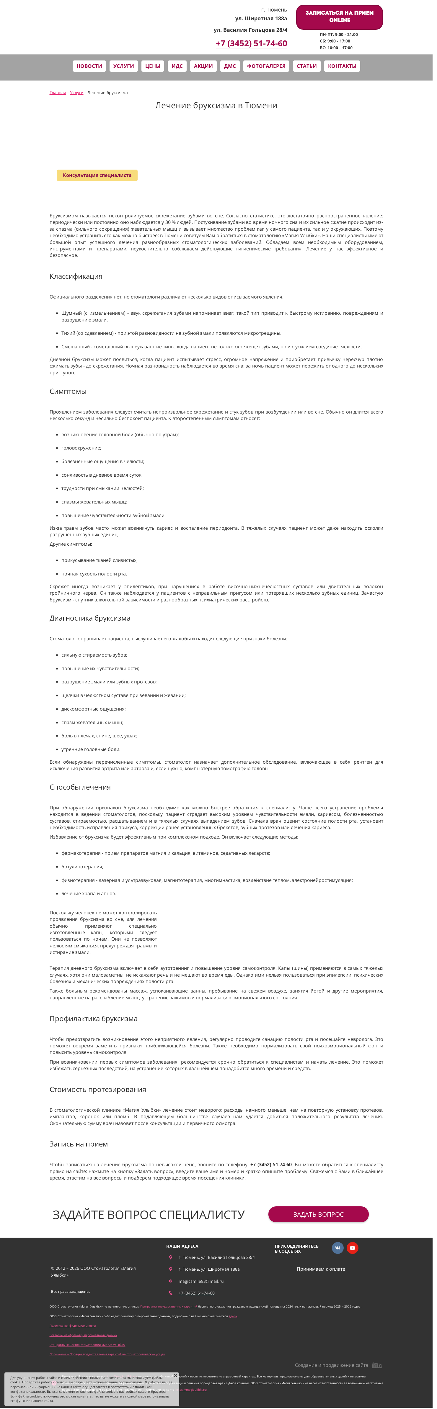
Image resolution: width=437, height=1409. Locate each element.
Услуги (77, 92)
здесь (233, 1316)
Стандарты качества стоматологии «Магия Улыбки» (87, 1345)
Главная (58, 92)
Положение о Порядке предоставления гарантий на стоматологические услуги (107, 1354)
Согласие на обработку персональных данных (83, 1335)
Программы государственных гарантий (168, 1306)
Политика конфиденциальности (73, 1325)
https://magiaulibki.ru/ (191, 1389)
